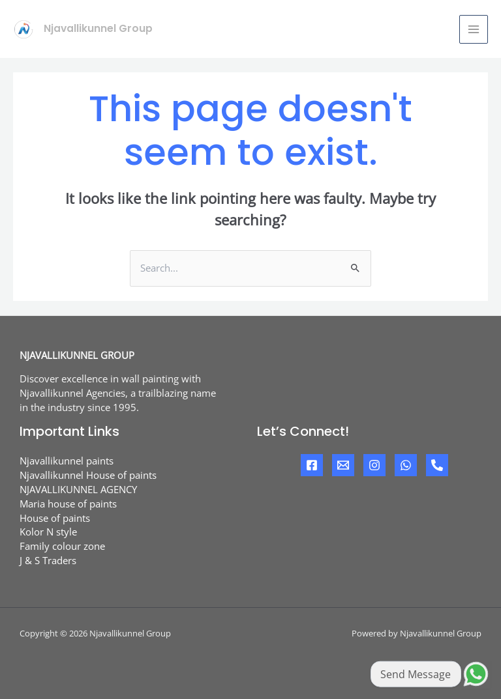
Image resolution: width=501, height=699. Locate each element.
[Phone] (437, 465)
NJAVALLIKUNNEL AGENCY (78, 489)
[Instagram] (374, 465)
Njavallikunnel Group (98, 28)
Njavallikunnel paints (67, 460)
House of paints (55, 517)
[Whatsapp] (406, 465)
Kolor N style (48, 531)
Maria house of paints (68, 503)
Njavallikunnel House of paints (88, 474)
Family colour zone (62, 545)
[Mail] (343, 465)
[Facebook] (312, 465)
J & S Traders (48, 560)
